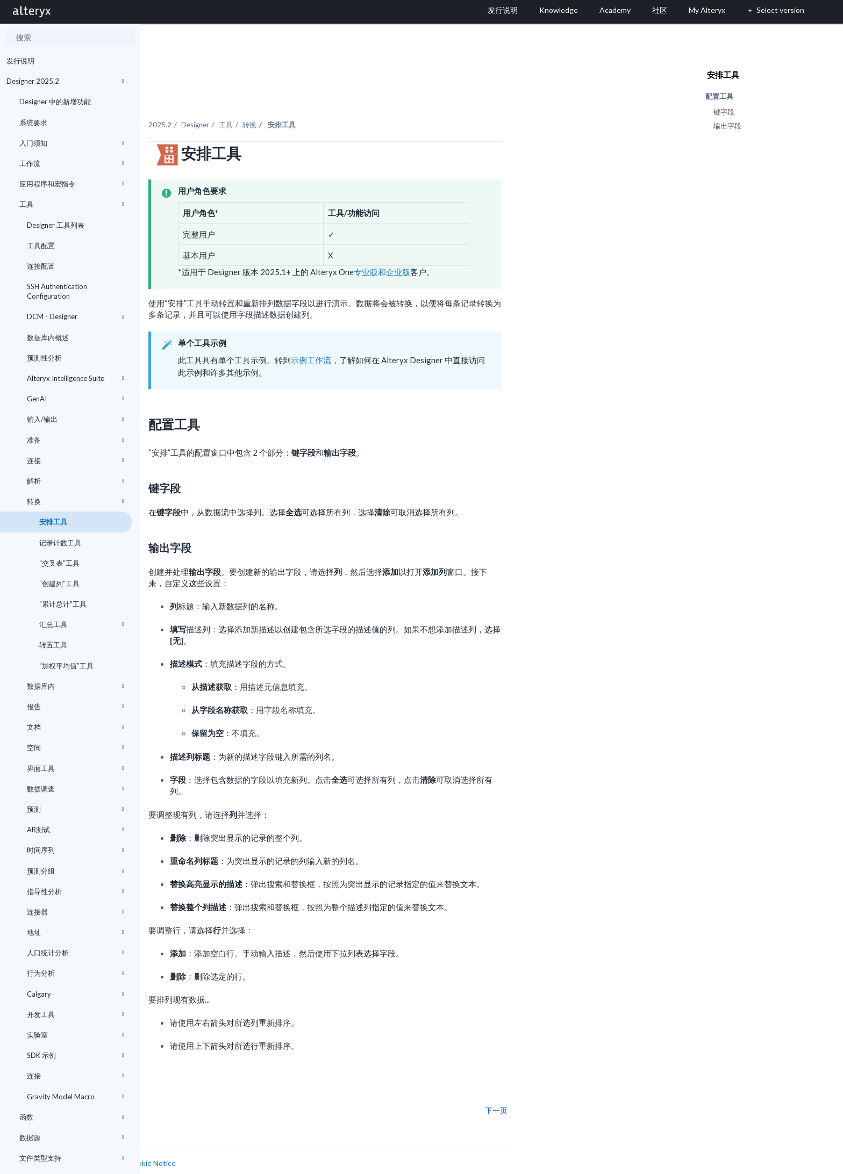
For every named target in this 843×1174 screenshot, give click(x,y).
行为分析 (75, 973)
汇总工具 (81, 624)
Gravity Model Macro (75, 1096)
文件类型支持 (71, 1158)
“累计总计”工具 (62, 604)
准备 (75, 440)
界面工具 (75, 768)
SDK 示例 (75, 1055)
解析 (75, 481)
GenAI (75, 398)
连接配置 (41, 266)
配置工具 (719, 96)
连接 (75, 460)
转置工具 (52, 644)
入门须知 (71, 143)
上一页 (172, 1087)
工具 (71, 204)
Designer (304, 101)
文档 (75, 727)
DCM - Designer (75, 316)
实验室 (75, 1035)
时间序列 (75, 850)
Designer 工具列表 (55, 225)
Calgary (75, 994)
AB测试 (75, 829)
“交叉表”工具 (59, 563)
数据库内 (75, 686)
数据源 (71, 1137)
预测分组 (75, 871)
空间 (75, 747)
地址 (75, 932)
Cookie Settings (181, 1150)
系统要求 (33, 122)
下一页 (605, 1087)
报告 (75, 706)
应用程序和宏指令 (71, 183)
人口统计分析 (75, 952)
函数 (71, 1117)
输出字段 (727, 125)
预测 (75, 809)
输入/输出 (75, 419)
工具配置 (41, 245)
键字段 (723, 111)
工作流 (71, 163)
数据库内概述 (48, 337)
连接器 (75, 911)
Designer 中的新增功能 (55, 101)
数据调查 (75, 788)
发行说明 (20, 60)
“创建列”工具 (59, 583)
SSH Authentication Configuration (57, 291)
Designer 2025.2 (65, 81)
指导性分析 (75, 891)
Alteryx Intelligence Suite (75, 378)
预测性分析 (44, 358)
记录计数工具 (59, 542)
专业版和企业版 (491, 249)
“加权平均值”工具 (66, 665)
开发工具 (75, 1014)
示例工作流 (420, 337)
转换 (75, 501)
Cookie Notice (261, 1140)
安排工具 (52, 521)
